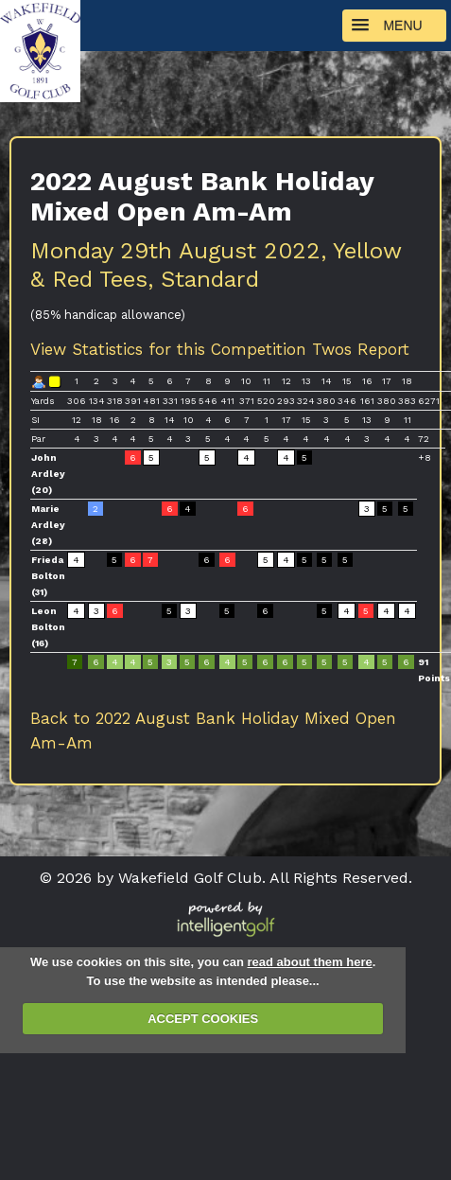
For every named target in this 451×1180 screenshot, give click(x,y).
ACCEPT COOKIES (202, 1019)
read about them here (309, 962)
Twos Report (360, 349)
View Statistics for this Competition (168, 349)
